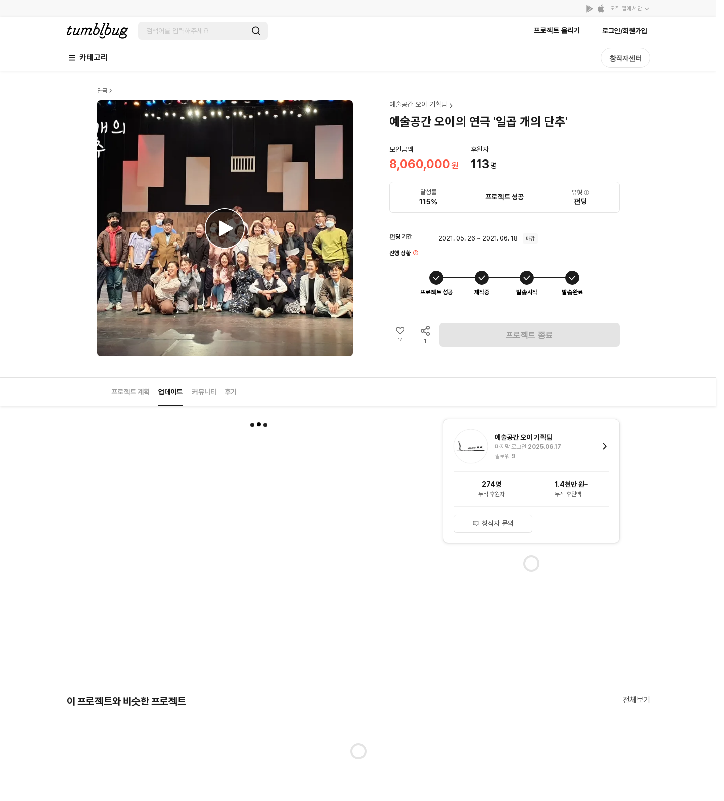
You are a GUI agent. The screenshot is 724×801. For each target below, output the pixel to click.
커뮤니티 (203, 392)
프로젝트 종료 (529, 335)
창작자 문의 (493, 523)
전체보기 (636, 700)
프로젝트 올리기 (557, 30)
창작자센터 (625, 58)
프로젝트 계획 (130, 392)
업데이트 (170, 392)
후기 (231, 392)
